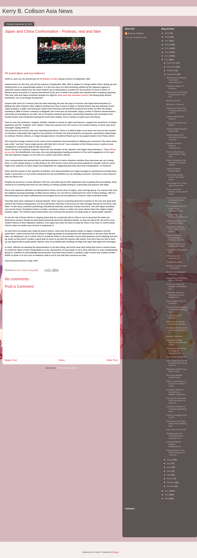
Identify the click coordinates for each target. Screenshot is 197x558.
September (172, 74)
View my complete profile (135, 37)
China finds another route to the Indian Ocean (175, 177)
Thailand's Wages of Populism (175, 87)
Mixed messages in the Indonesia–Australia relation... (176, 162)
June (169, 467)
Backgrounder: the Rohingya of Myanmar (176, 216)
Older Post (112, 360)
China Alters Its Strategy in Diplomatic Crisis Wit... (176, 94)
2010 (166, 495)
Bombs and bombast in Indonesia (176, 273)
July (169, 463)
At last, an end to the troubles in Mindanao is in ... (176, 286)
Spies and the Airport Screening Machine (175, 323)
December (171, 63)
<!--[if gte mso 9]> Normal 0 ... (173, 316)
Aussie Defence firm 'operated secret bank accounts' (176, 137)
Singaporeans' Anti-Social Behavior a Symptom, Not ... (175, 435)
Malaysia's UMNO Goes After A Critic (176, 370)
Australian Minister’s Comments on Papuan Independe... (176, 392)
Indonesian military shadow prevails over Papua (176, 342)
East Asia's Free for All (176, 429)
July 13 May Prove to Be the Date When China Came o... (176, 363)
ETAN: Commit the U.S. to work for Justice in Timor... (176, 383)
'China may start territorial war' (173, 257)
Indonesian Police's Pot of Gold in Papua (176, 222)
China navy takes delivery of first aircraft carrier (176, 191)
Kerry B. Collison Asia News (37, 11)
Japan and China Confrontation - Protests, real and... (175, 237)
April (169, 475)
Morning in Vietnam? (175, 104)
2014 (166, 52)
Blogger (115, 552)
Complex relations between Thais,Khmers (174, 145)
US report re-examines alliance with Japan (176, 245)
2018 (166, 37)
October (170, 70)
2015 (166, 48)
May (169, 471)
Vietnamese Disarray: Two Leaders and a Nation (175, 229)
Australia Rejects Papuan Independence (173, 444)
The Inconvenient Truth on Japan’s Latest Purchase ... (176, 200)
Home (62, 360)
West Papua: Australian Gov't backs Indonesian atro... (176, 80)
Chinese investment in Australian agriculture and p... (176, 408)
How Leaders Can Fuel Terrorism (176, 302)
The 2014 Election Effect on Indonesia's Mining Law (176, 309)
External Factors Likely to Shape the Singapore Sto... (176, 350)
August (170, 460)
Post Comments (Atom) (67, 368)
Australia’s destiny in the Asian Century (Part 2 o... (176, 330)
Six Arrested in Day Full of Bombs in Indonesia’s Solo (176, 208)
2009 (166, 498)
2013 (166, 56)
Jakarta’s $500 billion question (175, 118)
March (170, 478)
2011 (166, 491)
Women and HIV (173, 101)
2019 (166, 33)
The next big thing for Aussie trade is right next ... (176, 154)
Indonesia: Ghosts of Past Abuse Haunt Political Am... (175, 294)
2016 (166, 44)
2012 (166, 60)
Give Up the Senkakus (176, 357)
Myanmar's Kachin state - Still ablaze (176, 267)
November (171, 67)
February (171, 482)
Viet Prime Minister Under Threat (174, 376)
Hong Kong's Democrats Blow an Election (176, 279)
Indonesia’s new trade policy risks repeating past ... (176, 423)
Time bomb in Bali (174, 262)
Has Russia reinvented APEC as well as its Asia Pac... (176, 400)
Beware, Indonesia (174, 336)
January (170, 486)
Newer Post (11, 360)
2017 (166, 41)
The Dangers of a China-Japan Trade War (176, 184)
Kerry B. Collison (136, 33)
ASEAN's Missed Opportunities (173, 170)
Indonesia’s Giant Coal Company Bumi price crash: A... (176, 110)
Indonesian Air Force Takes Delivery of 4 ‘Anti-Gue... (175, 452)
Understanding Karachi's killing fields (176, 130)
